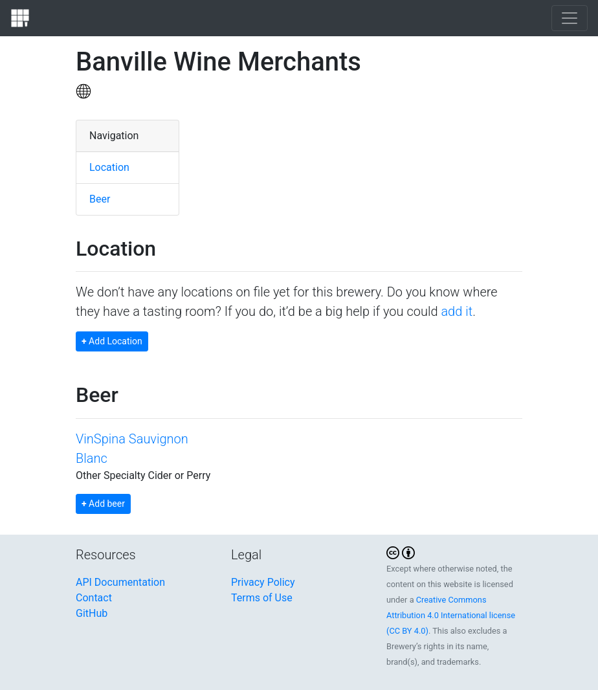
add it (456, 311)
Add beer (103, 503)
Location (109, 167)
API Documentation (120, 582)
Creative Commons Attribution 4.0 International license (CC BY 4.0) (450, 615)
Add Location (112, 341)
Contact (94, 598)
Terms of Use (262, 598)
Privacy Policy (263, 582)
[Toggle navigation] (569, 18)
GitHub (91, 613)
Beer (99, 199)
